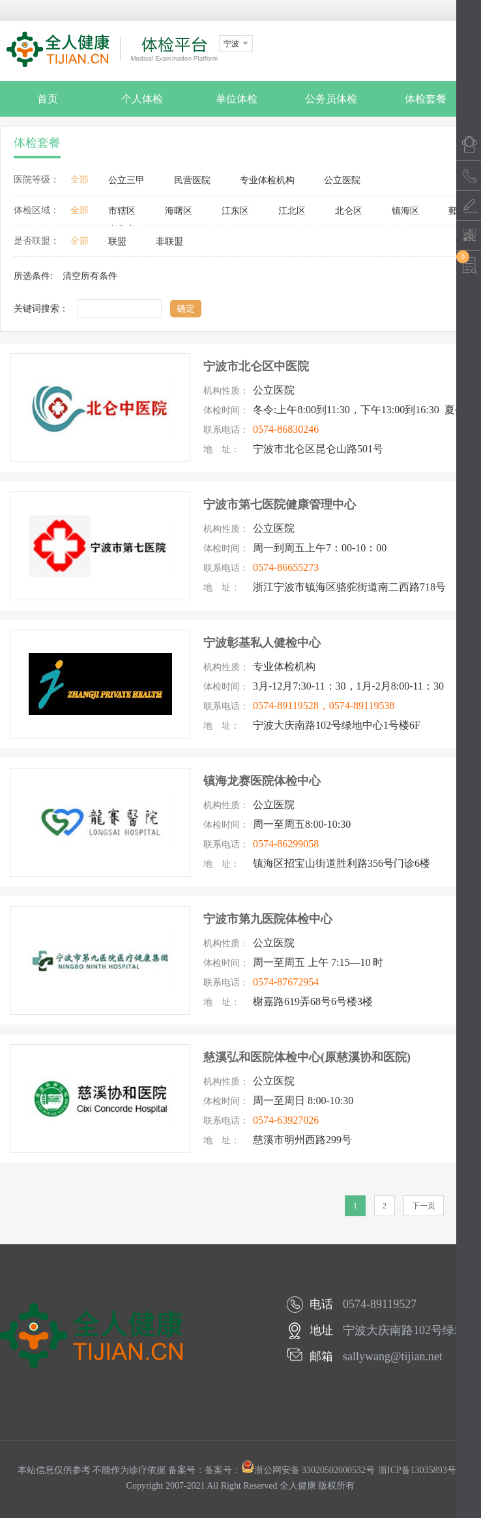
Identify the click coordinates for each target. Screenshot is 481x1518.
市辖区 (122, 211)
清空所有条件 (90, 276)
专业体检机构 (267, 180)
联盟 (117, 241)
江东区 (235, 211)
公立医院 (342, 180)
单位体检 (236, 98)
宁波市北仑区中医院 (256, 366)
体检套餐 (425, 98)
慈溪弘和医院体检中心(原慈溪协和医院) (307, 1057)
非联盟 (169, 241)
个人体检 (142, 98)
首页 (47, 98)
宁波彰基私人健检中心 (262, 642)
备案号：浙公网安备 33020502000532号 (290, 1470)
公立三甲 (126, 180)
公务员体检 (331, 98)
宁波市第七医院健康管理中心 (279, 504)
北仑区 (348, 211)
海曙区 (178, 211)
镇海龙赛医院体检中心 (262, 780)
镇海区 (405, 211)
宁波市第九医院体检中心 (267, 919)
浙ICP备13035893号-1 (420, 1470)
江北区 (292, 211)
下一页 (423, 1205)
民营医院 (192, 180)
